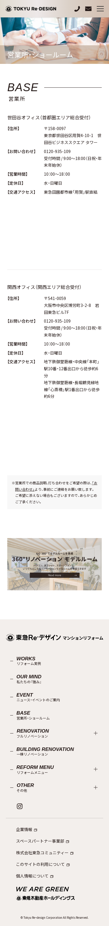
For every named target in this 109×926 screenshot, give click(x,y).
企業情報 (26, 829)
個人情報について (34, 876)
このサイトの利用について (43, 864)
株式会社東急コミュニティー (45, 852)
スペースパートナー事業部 (42, 841)
